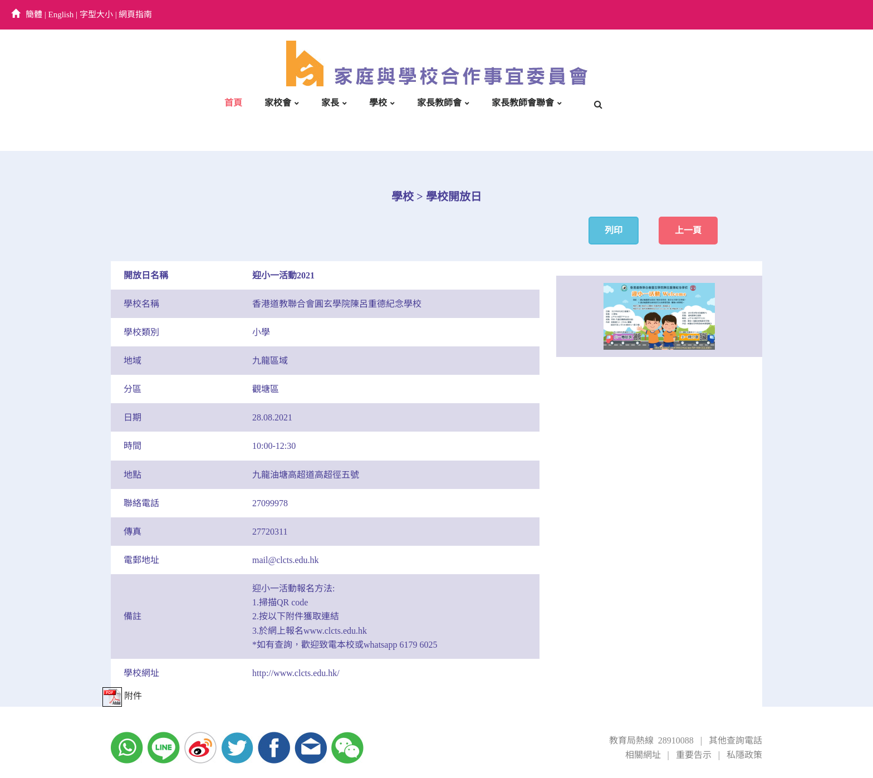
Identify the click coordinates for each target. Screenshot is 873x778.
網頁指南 (135, 14)
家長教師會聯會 (523, 102)
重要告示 (694, 755)
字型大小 (96, 14)
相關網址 (643, 755)
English (61, 14)
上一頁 (688, 230)
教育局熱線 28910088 (651, 740)
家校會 (277, 102)
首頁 (233, 102)
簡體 (34, 14)
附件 (122, 696)
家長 (330, 102)
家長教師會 (439, 102)
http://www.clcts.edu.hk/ (296, 673)
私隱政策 (744, 755)
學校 (378, 102)
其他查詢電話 (735, 740)
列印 (613, 230)
